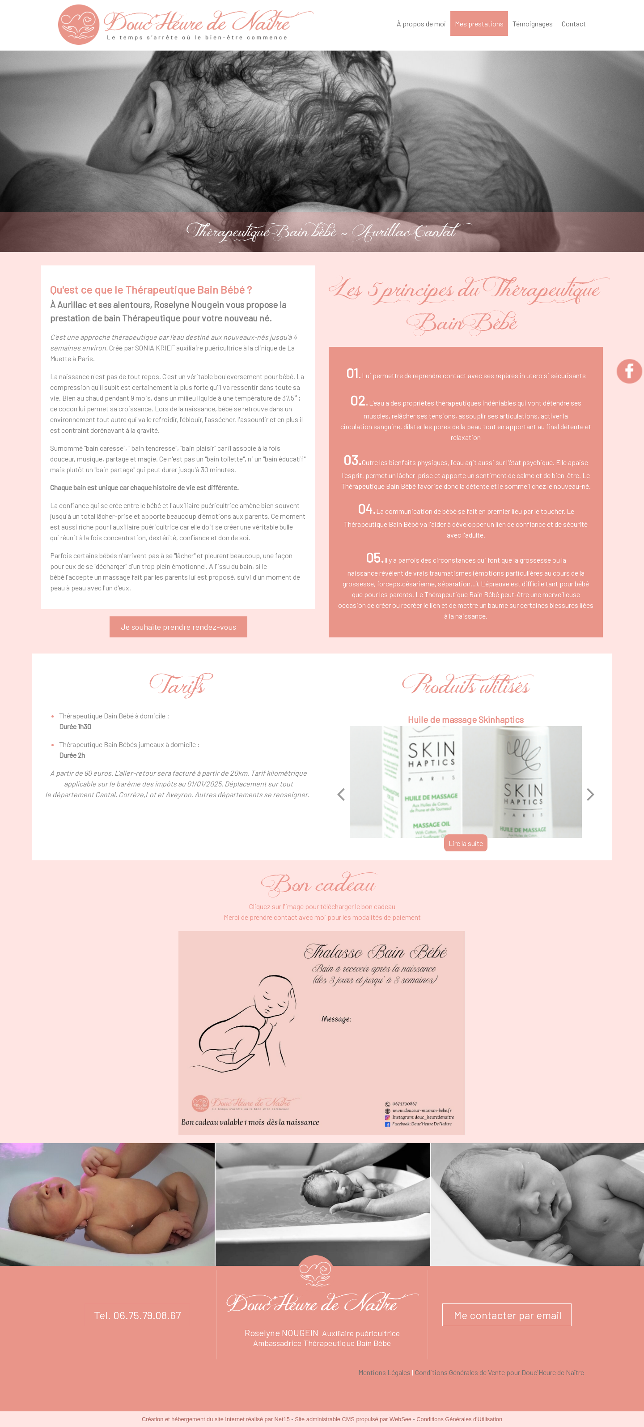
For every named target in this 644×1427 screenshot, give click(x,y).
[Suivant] (590, 794)
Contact (574, 23)
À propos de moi (421, 23)
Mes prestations (479, 23)
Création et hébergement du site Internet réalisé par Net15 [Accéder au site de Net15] (216, 1419)
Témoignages (533, 23)
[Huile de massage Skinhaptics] (466, 782)
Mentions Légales (384, 1372)
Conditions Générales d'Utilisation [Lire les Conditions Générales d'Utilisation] (459, 1419)
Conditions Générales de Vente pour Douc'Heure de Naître (499, 1372)
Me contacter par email (507, 1314)
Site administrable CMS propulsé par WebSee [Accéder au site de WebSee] (353, 1419)
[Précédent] (340, 794)
